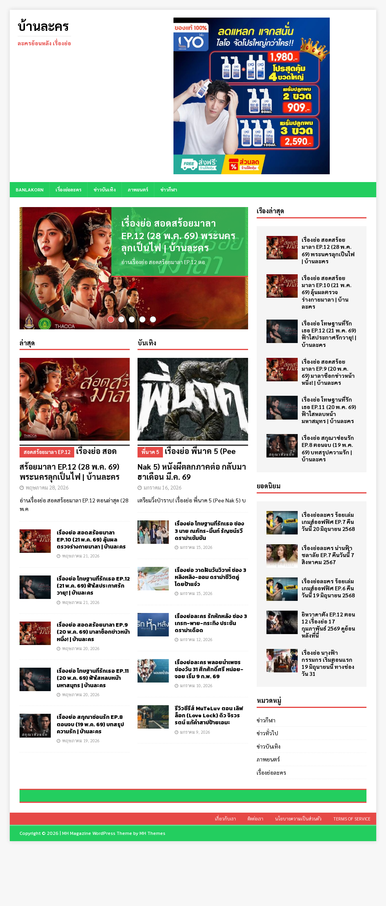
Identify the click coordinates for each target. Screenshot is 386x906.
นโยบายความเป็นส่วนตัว (298, 874)
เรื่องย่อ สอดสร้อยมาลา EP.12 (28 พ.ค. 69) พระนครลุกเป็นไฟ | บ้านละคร (178, 234)
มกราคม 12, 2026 (196, 643)
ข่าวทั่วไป (267, 732)
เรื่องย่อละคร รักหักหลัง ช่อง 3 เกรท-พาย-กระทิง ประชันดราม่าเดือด (211, 626)
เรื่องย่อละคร (68, 189)
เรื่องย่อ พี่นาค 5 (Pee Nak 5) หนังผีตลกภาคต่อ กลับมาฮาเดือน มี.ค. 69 (193, 466)
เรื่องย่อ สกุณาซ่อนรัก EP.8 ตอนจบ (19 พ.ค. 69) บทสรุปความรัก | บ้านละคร (90, 728)
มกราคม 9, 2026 (195, 735)
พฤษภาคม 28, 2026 (47, 490)
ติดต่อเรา (255, 874)
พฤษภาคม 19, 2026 (81, 744)
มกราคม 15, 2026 (196, 550)
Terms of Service (351, 874)
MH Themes (152, 888)
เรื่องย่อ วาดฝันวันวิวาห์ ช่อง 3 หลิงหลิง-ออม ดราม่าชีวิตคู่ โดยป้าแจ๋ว (210, 580)
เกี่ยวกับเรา (225, 874)
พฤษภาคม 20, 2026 (81, 651)
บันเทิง (147, 346)
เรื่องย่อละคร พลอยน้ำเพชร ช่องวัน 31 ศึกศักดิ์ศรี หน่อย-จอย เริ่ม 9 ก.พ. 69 (209, 672)
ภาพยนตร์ (138, 189)
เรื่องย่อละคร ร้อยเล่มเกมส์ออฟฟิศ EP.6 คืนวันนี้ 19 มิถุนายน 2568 (328, 588)
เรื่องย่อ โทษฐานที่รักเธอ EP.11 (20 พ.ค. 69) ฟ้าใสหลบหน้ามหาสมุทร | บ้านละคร (93, 681)
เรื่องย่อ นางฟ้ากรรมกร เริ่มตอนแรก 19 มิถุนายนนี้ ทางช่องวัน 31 (328, 663)
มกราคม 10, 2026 (196, 689)
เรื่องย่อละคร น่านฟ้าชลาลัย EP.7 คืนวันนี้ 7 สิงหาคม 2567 (328, 554)
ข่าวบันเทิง (104, 189)
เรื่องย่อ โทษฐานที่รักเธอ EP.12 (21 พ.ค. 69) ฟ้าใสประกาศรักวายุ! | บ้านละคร (93, 589)
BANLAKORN (29, 189)
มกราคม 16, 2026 (162, 490)
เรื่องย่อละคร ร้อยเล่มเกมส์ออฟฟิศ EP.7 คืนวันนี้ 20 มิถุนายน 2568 (328, 521)
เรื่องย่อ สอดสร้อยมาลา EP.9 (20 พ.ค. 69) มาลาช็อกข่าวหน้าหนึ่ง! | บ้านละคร (93, 635)
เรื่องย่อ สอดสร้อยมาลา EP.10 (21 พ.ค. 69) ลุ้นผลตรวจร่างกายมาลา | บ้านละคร (91, 543)
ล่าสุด (27, 346)
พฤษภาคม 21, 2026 (81, 559)
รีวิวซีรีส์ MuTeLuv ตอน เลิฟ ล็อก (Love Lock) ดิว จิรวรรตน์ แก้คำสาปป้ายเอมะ (209, 719)
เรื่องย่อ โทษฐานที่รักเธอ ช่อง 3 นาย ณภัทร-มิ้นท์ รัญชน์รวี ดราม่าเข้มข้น (209, 534)
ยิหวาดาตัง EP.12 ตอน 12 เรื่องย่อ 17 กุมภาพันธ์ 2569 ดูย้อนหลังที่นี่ (328, 625)
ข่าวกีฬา (168, 189)
